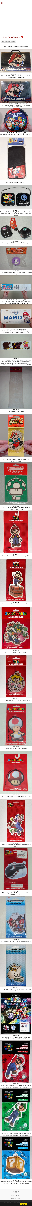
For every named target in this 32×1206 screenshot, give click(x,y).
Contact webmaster (16, 1195)
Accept (23, 1204)
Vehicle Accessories (14, 37)
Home (5, 37)
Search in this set (10, 41)
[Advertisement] (16, 19)
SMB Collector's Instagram (16, 1198)
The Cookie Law (25, 1202)
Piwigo (16, 1192)
